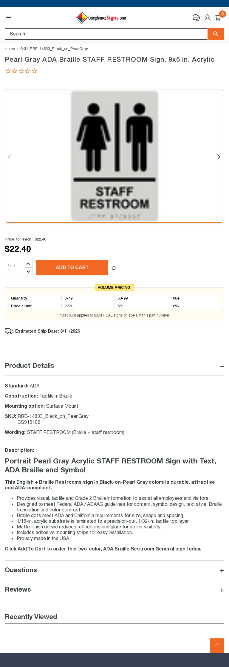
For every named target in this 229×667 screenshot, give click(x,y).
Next (219, 157)
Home (10, 48)
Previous (10, 157)
